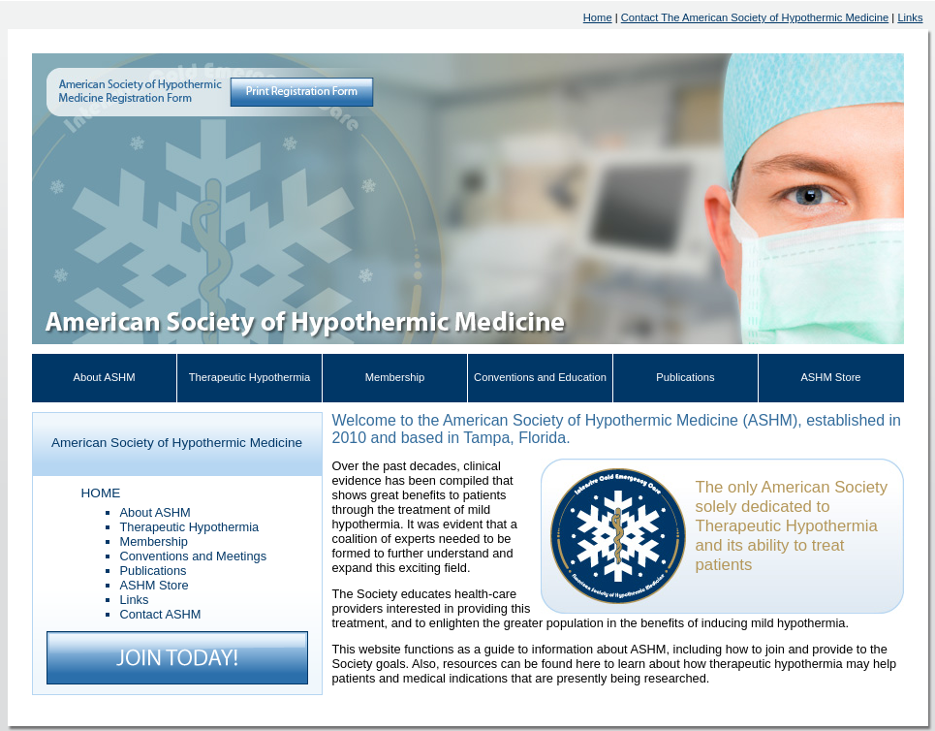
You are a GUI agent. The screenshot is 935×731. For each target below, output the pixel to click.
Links (909, 17)
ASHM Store (830, 377)
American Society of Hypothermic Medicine (176, 442)
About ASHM (104, 377)
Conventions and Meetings (193, 556)
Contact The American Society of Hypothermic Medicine (755, 17)
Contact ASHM (161, 614)
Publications (685, 377)
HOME (101, 493)
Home (597, 17)
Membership (395, 377)
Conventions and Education (540, 377)
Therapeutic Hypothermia (250, 377)
